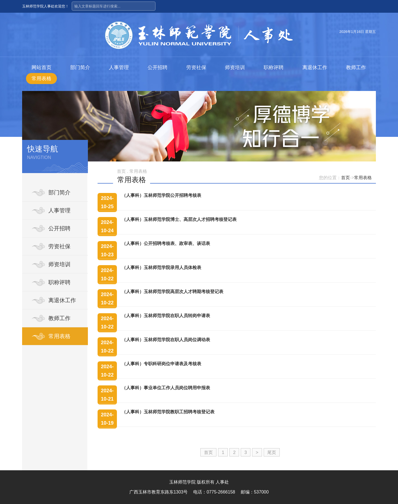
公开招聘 (157, 67)
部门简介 (80, 67)
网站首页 (41, 67)
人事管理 (119, 67)
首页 (345, 177)
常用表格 (41, 78)
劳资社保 (196, 67)
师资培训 (235, 67)
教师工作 (356, 67)
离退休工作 (314, 67)
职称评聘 (274, 67)
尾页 (271, 452)
